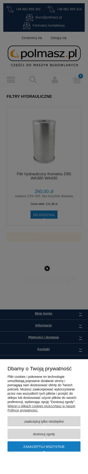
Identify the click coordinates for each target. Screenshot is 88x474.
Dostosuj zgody (44, 434)
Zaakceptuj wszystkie (44, 447)
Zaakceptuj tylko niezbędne (44, 421)
